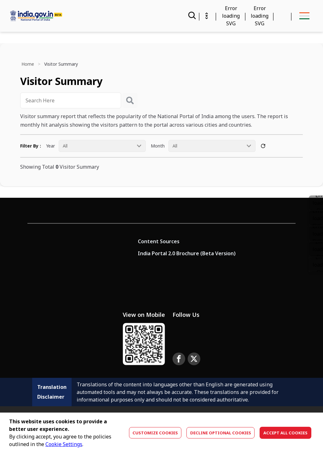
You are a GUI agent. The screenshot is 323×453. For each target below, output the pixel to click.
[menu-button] (304, 16)
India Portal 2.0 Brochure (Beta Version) (187, 253)
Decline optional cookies (220, 433)
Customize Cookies (155, 433)
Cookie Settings (63, 444)
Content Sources (158, 241)
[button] (316, 233)
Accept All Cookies (285, 433)
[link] (316, 218)
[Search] (191, 15)
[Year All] (102, 146)
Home (27, 64)
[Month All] (211, 146)
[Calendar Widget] (231, 16)
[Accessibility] (260, 15)
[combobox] (70, 100)
